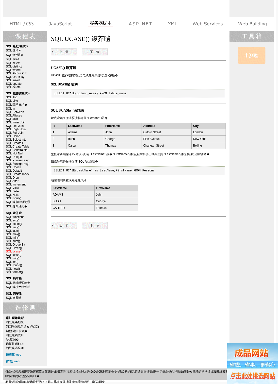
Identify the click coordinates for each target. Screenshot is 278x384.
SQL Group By (15, 244)
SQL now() (13, 268)
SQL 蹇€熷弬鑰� (18, 282)
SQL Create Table (17, 146)
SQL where (13, 70)
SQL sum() (13, 241)
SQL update (14, 83)
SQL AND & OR (16, 73)
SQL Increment (16, 184)
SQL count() (14, 224)
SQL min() (12, 237)
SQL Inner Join (16, 122)
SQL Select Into (16, 139)
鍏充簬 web (13, 354)
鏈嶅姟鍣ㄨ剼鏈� (100, 24)
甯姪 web (12, 361)
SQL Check (13, 167)
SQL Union (13, 136)
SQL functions (15, 217)
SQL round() (14, 265)
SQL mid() (12, 258)
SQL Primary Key (17, 160)
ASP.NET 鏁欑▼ (140, 24)
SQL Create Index (18, 174)
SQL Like (12, 100)
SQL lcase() (13, 255)
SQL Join (12, 119)
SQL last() (12, 231)
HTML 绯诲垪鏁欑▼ (22, 24)
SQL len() (12, 262)
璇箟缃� (12, 339)
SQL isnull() (13, 198)
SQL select (13, 63)
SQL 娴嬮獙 (13, 298)
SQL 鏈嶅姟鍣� (16, 206)
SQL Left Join (15, 126)
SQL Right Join (16, 129)
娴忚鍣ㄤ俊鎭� (17, 331)
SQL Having (14, 248)
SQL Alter (12, 181)
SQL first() (12, 227)
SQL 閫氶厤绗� (16, 104)
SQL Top (11, 97)
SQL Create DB (16, 143)
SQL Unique (14, 157)
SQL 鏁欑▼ (13, 50)
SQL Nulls (12, 195)
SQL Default (14, 170)
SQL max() (13, 234)
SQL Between (15, 112)
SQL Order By (15, 77)
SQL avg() (12, 220)
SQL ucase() (14, 251)
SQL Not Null (14, 153)
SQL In (10, 108)
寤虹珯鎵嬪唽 (252, 24)
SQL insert (13, 80)
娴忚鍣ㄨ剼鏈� (60, 24)
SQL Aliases (14, 115)
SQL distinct (14, 66)
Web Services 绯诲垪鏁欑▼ (207, 24)
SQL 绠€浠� (14, 55)
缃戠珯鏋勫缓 (15, 322)
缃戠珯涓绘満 (15, 348)
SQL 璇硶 (12, 59)
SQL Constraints (17, 150)
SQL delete (13, 87)
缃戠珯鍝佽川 (15, 335)
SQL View (12, 188)
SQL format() (14, 272)
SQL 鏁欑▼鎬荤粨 (18, 287)
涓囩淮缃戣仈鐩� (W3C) (22, 326)
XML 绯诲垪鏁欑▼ (172, 24)
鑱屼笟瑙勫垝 (15, 344)
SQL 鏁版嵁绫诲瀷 (18, 202)
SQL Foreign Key (17, 164)
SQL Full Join (15, 132)
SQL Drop (12, 177)
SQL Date (12, 191)
